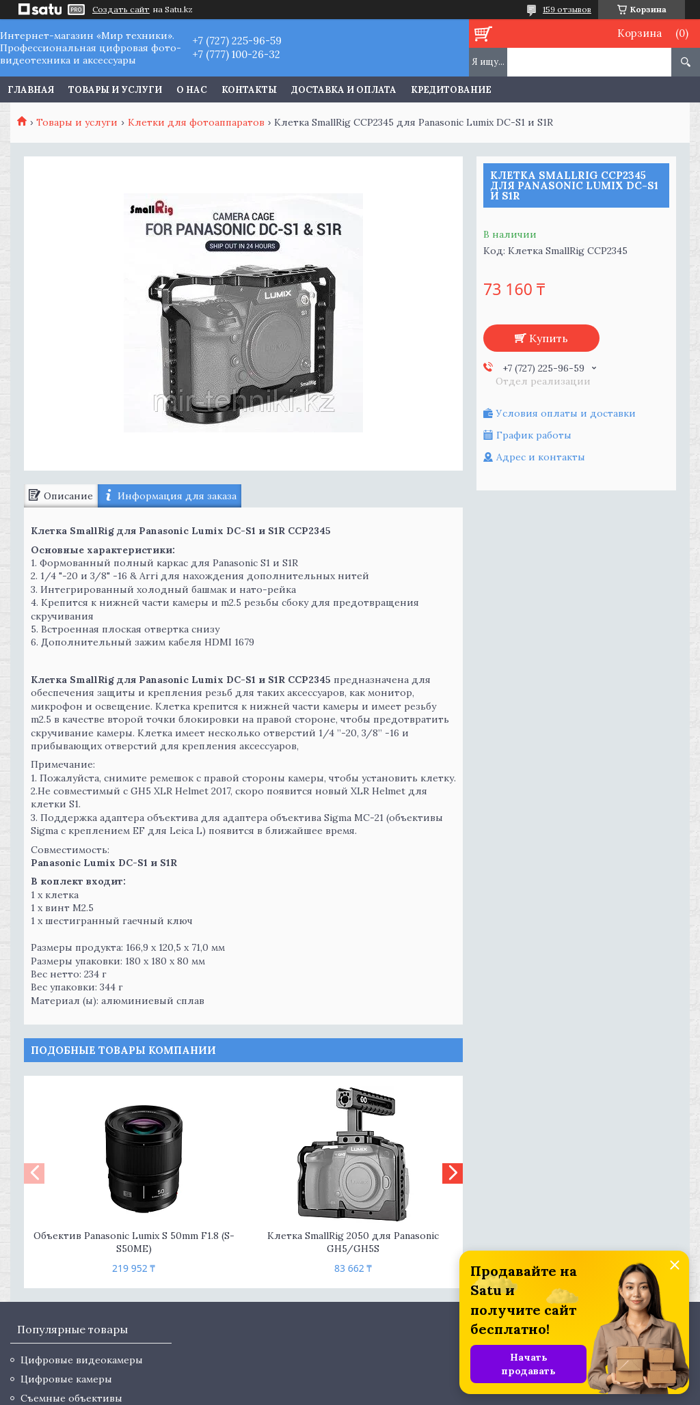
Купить (548, 338)
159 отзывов (567, 9)
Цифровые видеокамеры (82, 1360)
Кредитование (451, 90)
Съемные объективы (71, 1398)
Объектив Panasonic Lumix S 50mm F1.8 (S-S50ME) (133, 1242)
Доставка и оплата (343, 90)
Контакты (249, 90)
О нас (191, 90)
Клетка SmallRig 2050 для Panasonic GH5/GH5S (353, 1242)
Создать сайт (121, 9)
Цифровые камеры (66, 1379)
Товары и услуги (115, 90)
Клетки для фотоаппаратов (196, 122)
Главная (31, 90)
